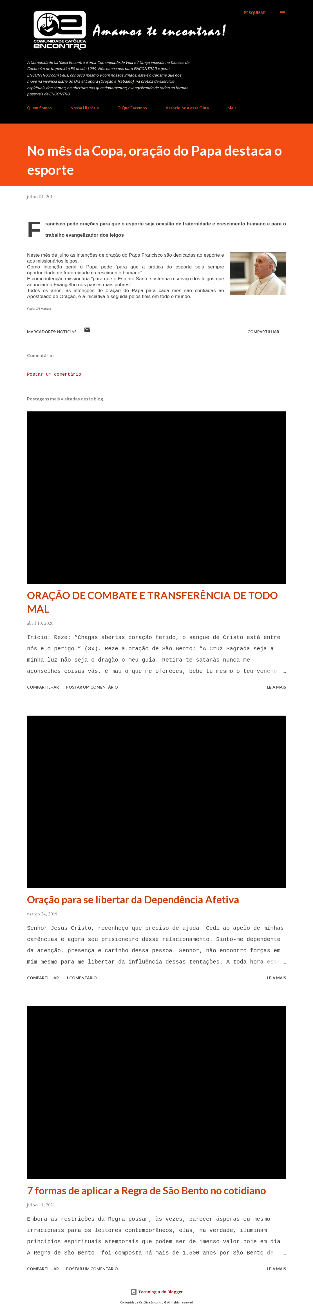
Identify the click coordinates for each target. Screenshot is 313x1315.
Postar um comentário (54, 374)
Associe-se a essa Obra (187, 107)
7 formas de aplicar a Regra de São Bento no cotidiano (146, 1190)
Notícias (67, 331)
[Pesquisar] (255, 13)
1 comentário (81, 977)
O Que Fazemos (132, 107)
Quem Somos (39, 107)
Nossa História (84, 107)
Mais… (233, 107)
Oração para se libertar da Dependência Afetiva (133, 899)
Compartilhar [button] (263, 331)
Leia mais (276, 687)
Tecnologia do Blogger (156, 1291)
